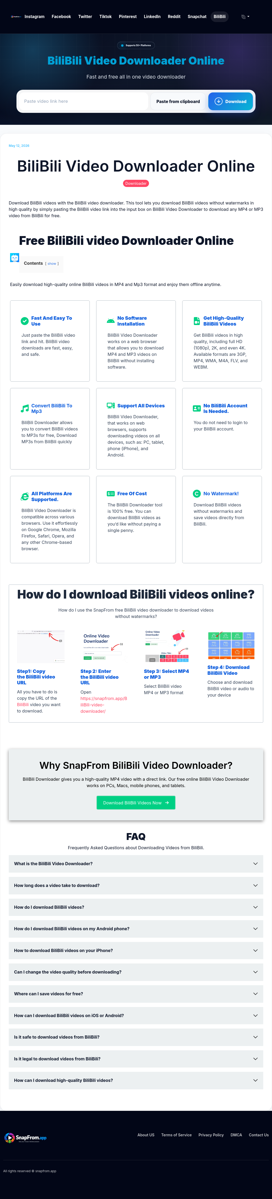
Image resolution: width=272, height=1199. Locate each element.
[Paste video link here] (83, 101)
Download (235, 101)
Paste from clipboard (178, 101)
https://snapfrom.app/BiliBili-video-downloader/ (103, 705)
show (52, 264)
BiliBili (23, 704)
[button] (243, 16)
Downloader (136, 183)
